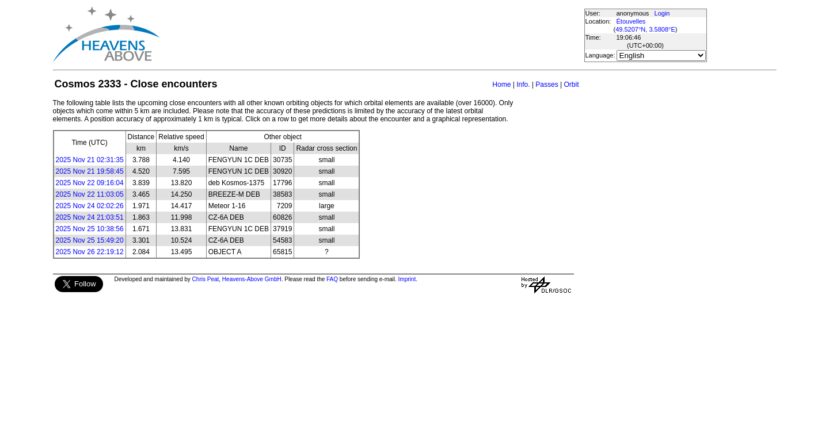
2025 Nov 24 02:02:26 (90, 206)
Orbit (571, 85)
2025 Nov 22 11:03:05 (90, 194)
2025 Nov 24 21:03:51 (90, 217)
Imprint (407, 279)
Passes (546, 85)
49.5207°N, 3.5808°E (645, 29)
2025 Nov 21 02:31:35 (90, 160)
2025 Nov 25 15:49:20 (90, 240)
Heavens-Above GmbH (252, 279)
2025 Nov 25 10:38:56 (90, 229)
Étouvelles (631, 21)
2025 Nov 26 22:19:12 (90, 252)
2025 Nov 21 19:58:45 (90, 171)
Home (501, 85)
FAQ (332, 279)
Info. (523, 85)
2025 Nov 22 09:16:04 (90, 183)
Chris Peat (205, 279)
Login (662, 13)
